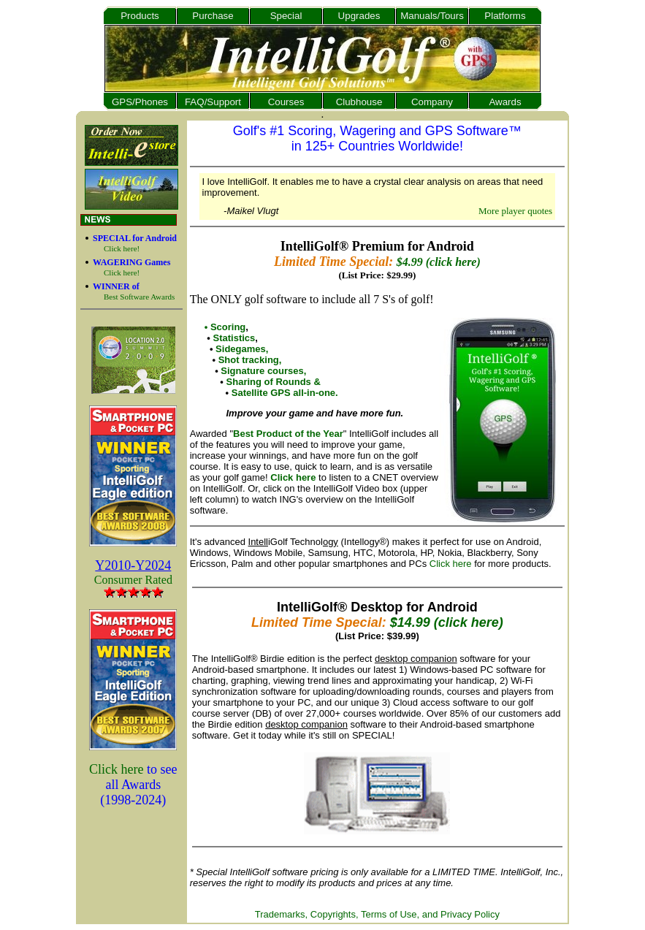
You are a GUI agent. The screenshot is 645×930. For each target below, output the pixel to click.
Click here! (122, 248)
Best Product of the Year (288, 433)
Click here (116, 769)
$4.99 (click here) (439, 262)
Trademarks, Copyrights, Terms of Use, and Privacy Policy (377, 914)
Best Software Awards (139, 296)
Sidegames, (241, 348)
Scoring (227, 326)
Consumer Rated (133, 579)
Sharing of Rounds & (273, 381)
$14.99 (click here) (446, 622)
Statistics (234, 337)
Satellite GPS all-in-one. (285, 392)
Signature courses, (263, 370)
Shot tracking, (250, 359)
